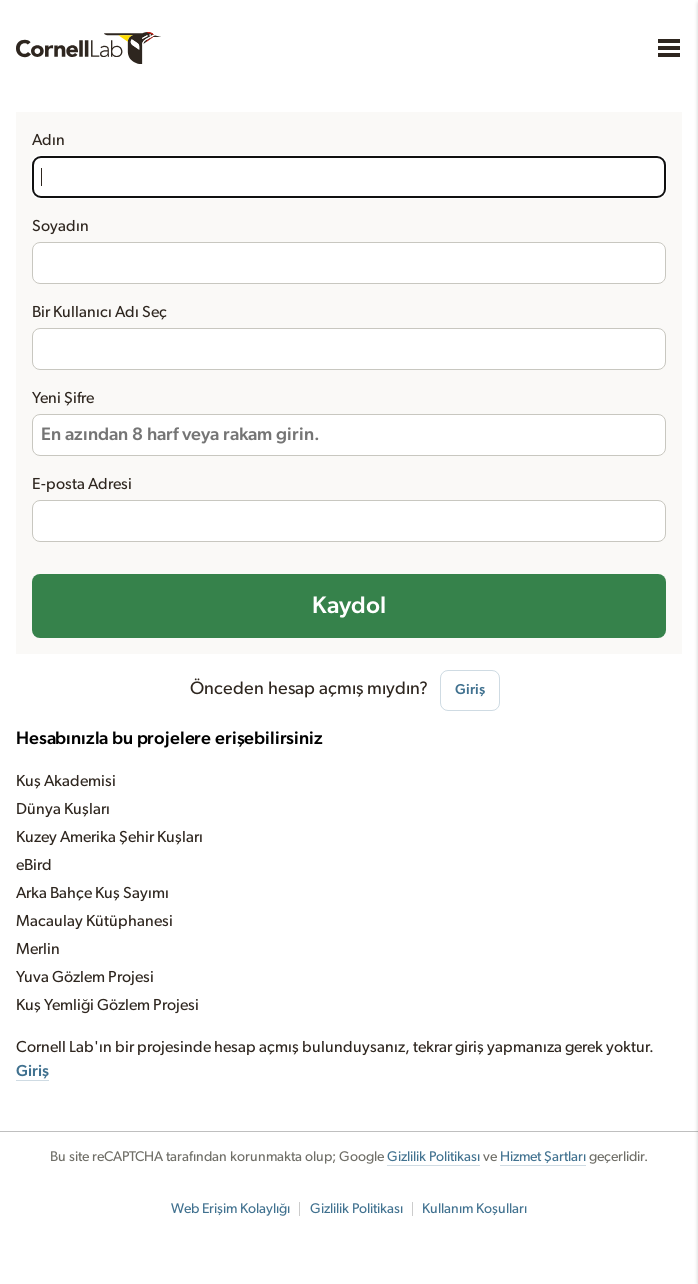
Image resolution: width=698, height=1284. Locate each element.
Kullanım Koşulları (474, 1209)
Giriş (470, 689)
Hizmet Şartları (543, 1157)
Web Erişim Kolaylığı (230, 1209)
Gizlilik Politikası (433, 1157)
